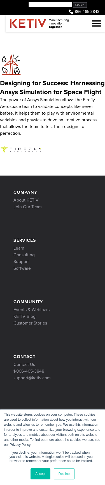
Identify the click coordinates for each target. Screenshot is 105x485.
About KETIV (26, 200)
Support (21, 261)
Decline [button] (64, 474)
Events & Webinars (31, 309)
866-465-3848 (83, 12)
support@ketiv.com (32, 378)
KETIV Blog (24, 316)
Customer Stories (30, 323)
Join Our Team (27, 207)
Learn (18, 248)
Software (22, 268)
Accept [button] (40, 474)
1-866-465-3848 (28, 371)
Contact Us (24, 364)
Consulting (24, 255)
